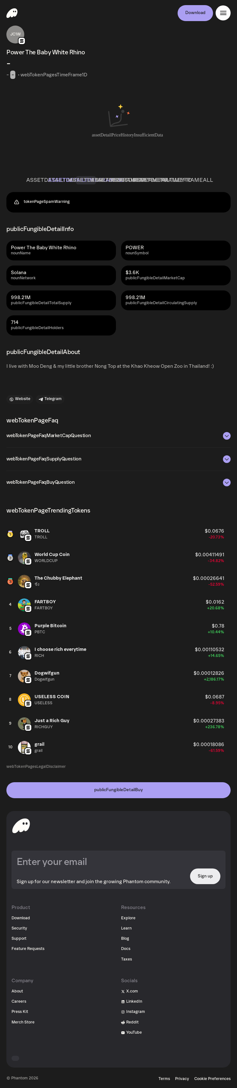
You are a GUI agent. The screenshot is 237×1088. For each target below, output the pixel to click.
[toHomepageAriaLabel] (21, 825)
